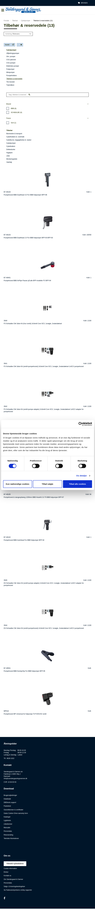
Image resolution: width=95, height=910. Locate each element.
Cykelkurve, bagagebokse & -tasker (18, 140)
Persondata (8, 831)
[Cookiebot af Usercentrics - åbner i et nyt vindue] (80, 424)
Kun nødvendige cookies (17, 484)
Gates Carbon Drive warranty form (16, 813)
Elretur (6, 872)
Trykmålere (10, 85)
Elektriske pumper (12, 66)
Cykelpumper (25, 21)
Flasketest (7, 806)
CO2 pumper (10, 63)
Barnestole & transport (14, 134)
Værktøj (9, 162)
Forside (6, 21)
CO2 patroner (11, 60)
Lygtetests (7, 820)
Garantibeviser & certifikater (13, 810)
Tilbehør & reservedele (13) (43, 21)
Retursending (8, 835)
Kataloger (7, 817)
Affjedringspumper (12, 53)
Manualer (7, 828)
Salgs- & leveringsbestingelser (14, 886)
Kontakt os (7, 876)
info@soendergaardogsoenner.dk (15, 778)
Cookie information (10, 868)
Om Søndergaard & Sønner (13, 879)
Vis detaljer (81, 476)
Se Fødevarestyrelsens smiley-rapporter (18, 890)
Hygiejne (9, 153)
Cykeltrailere (10, 146)
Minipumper (10, 72)
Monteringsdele (11, 159)
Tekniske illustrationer (11, 838)
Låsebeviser (8, 824)
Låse (8, 156)
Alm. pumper (10, 56)
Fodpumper (10, 69)
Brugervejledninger (10, 795)
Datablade (7, 799)
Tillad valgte (47, 484)
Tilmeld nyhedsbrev (15, 864)
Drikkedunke (10, 149)
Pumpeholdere (11, 75)
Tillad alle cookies (77, 484)
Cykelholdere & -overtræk (15, 137)
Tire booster (10, 82)
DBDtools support (10, 802)
